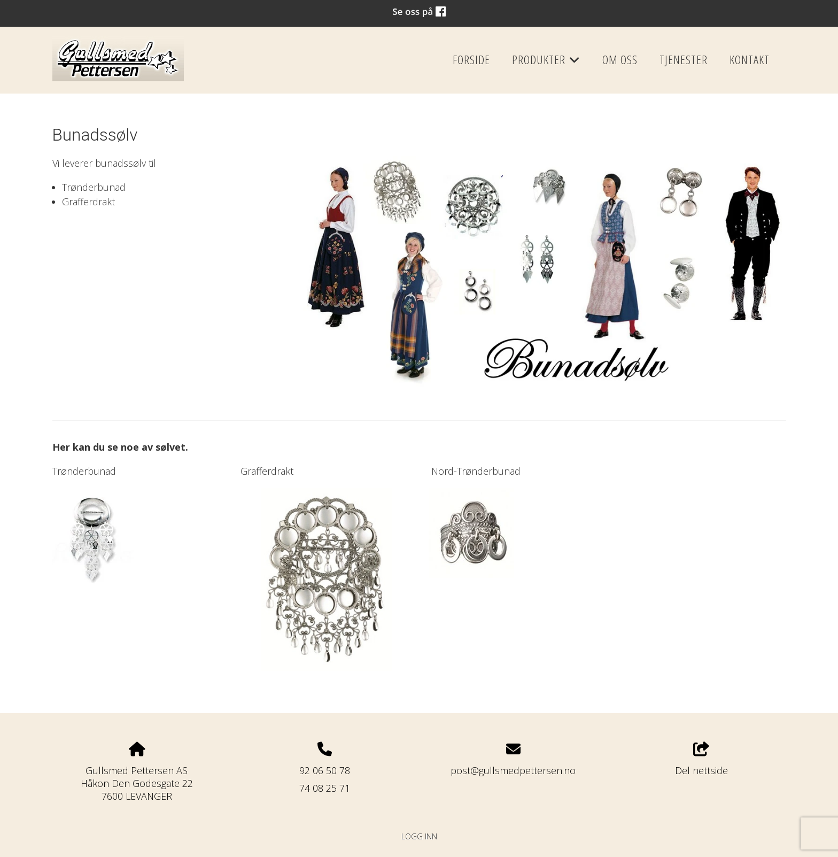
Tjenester (683, 59)
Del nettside (701, 759)
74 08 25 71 (324, 788)
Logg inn (419, 836)
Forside (471, 59)
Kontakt (750, 59)
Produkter (546, 63)
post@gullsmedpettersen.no (513, 770)
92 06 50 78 (324, 770)
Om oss (620, 59)
